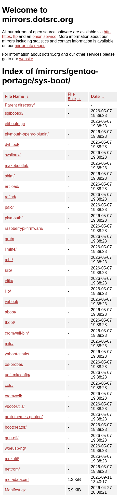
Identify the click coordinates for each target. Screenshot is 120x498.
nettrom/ (12, 469)
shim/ (10, 176)
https (6, 36)
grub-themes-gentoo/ (24, 417)
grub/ (9, 239)
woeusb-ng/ (15, 448)
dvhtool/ (12, 144)
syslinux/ (12, 155)
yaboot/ (11, 301)
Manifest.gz (15, 490)
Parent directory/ (20, 105)
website (26, 59)
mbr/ (9, 260)
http (107, 32)
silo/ (8, 270)
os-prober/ (14, 364)
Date (95, 96)
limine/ (11, 249)
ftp (15, 36)
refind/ (10, 197)
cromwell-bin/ (17, 333)
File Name (14, 96)
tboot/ (10, 322)
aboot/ (10, 312)
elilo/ (9, 281)
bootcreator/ (15, 427)
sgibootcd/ (14, 113)
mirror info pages (30, 45)
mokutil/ (12, 459)
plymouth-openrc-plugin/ (27, 134)
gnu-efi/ (11, 438)
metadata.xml (17, 479)
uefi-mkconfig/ (17, 375)
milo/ (9, 343)
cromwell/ (13, 396)
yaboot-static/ (17, 354)
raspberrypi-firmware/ (24, 228)
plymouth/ (13, 218)
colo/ (9, 385)
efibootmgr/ (15, 124)
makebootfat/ (17, 165)
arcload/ (12, 186)
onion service (44, 36)
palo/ (9, 207)
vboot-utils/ (14, 406)
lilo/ (8, 291)
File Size (72, 96)
